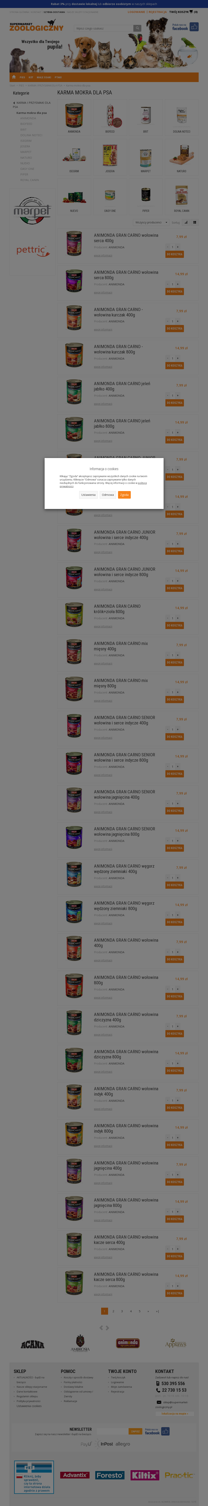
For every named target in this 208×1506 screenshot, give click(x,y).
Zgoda (124, 495)
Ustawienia (88, 495)
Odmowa (108, 495)
